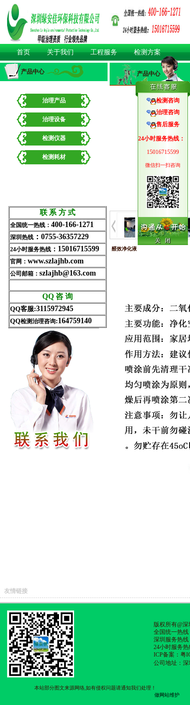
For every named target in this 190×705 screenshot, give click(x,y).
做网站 (161, 695)
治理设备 (54, 119)
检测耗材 (54, 157)
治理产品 (54, 100)
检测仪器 (54, 138)
